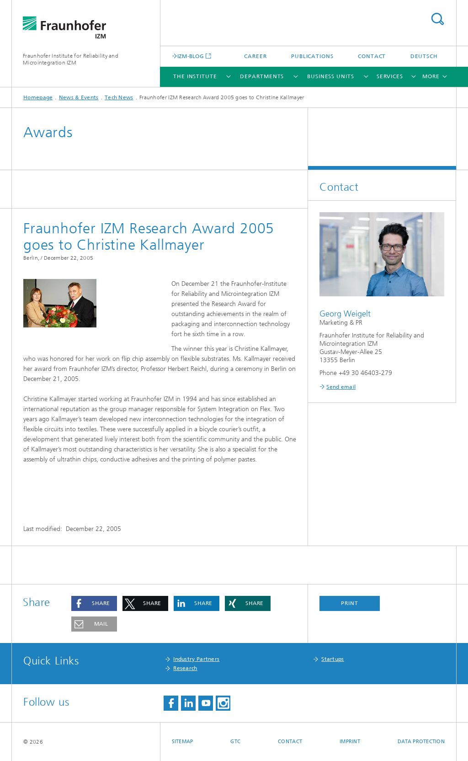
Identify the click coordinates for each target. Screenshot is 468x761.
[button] (94, 603)
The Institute (195, 76)
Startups (332, 659)
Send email (341, 387)
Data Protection (421, 742)
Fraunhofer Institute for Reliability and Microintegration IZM (70, 59)
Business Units (330, 76)
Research (185, 668)
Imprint (350, 742)
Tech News (119, 97)
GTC (235, 742)
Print (349, 603)
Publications (312, 56)
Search (437, 19)
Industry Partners (196, 659)
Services (390, 76)
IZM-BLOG (190, 56)
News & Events (79, 97)
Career (255, 56)
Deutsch (424, 56)
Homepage (38, 97)
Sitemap (182, 742)
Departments (262, 76)
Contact (372, 56)
